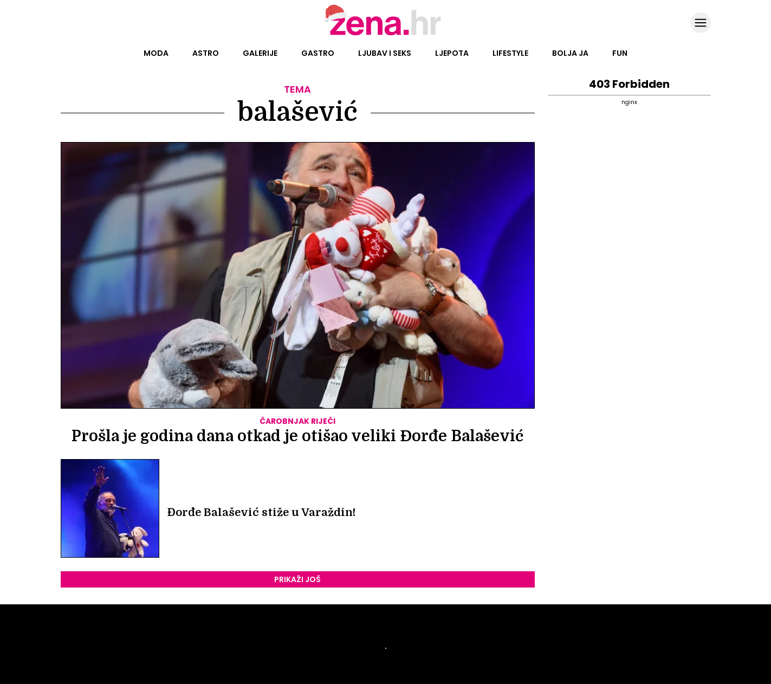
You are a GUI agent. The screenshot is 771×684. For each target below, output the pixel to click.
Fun (619, 53)
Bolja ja (570, 53)
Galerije (260, 53)
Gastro (317, 53)
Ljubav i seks (384, 53)
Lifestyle (510, 53)
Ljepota (452, 53)
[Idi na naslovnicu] (385, 34)
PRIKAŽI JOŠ (297, 579)
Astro (205, 53)
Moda (156, 53)
